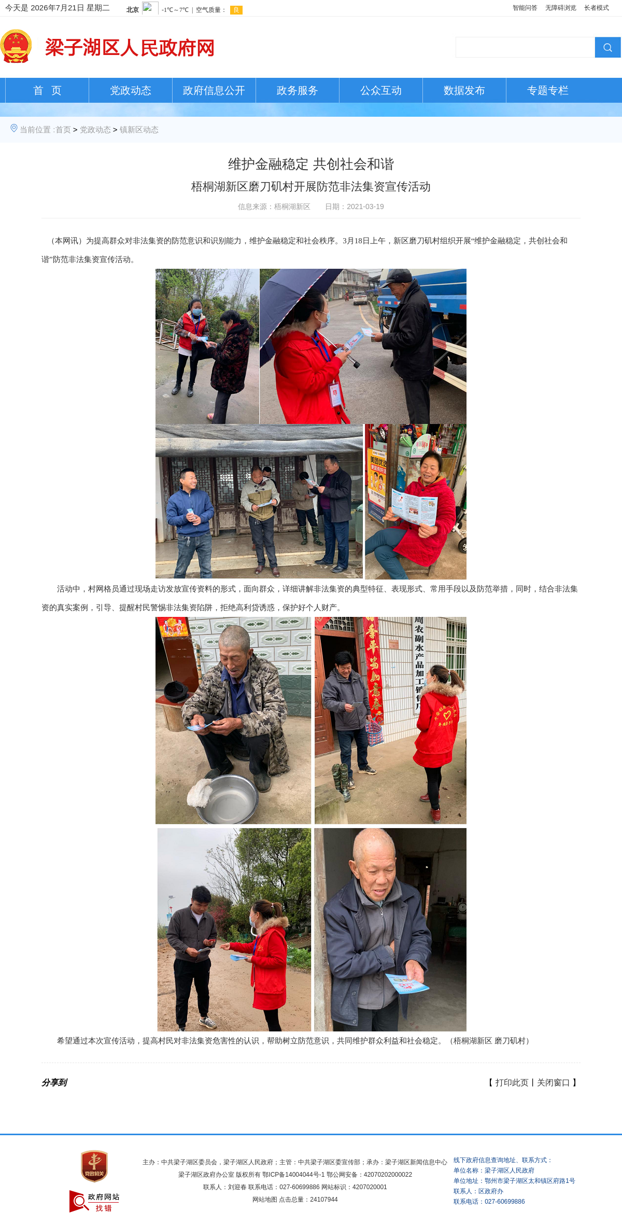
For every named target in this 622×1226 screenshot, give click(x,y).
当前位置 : (37, 129)
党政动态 (130, 90)
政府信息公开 (214, 90)
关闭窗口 (553, 1082)
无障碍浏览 (560, 7)
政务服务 (297, 90)
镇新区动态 (139, 129)
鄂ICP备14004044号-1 (293, 1174)
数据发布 (464, 90)
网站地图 (264, 1199)
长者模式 (596, 7)
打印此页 (512, 1082)
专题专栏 (548, 90)
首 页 (47, 90)
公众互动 (381, 90)
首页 (63, 129)
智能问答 (525, 7)
